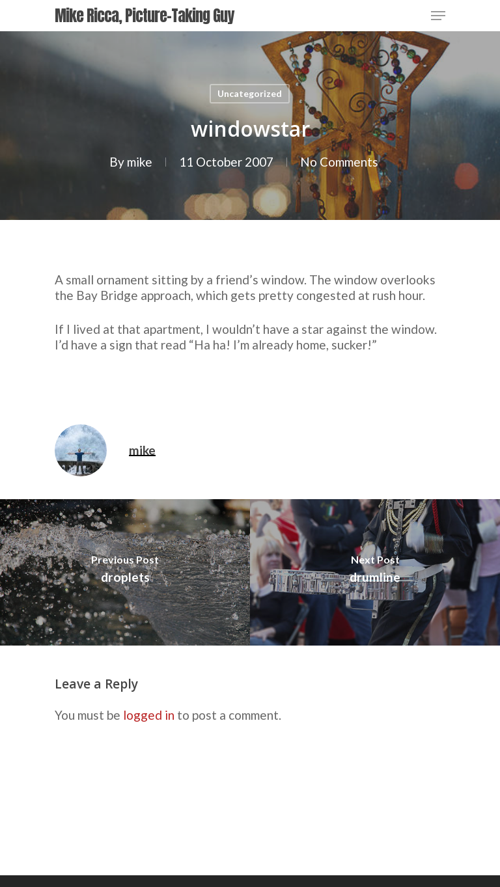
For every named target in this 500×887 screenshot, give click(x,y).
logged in (148, 714)
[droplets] (125, 572)
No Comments (339, 161)
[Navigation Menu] (438, 15)
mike (139, 161)
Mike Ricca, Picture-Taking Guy (144, 15)
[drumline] (375, 572)
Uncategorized (249, 93)
